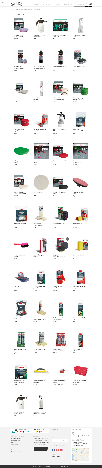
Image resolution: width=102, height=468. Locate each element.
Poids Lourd (46, 4)
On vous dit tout (56, 456)
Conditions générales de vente (52, 466)
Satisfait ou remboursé (58, 432)
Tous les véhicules (79, 5)
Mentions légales (37, 466)
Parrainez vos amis (57, 434)
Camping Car (57, 4)
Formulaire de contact (79, 432)
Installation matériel (16, 440)
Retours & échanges (16, 446)
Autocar (36, 4)
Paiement (13, 442)
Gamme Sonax (68, 4)
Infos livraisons (15, 444)
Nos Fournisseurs (15, 450)
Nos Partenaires (15, 448)
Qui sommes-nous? (16, 438)
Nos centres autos (16, 451)
